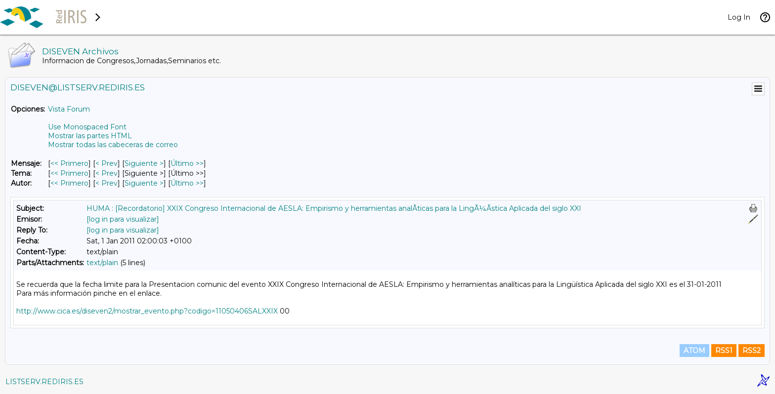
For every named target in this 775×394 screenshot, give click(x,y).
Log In (739, 17)
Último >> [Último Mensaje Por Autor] (187, 183)
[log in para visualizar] (122, 219)
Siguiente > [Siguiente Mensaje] (144, 163)
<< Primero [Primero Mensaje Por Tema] (69, 173)
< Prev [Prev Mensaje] (106, 163)
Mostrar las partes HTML (90, 135)
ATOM (694, 350)
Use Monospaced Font (87, 126)
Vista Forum (69, 109)
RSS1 (723, 350)
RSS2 (751, 350)
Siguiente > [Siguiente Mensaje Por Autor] (144, 183)
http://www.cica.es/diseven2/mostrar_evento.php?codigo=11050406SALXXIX (147, 311)
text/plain (102, 262)
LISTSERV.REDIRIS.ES (44, 381)
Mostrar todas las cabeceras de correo (113, 144)
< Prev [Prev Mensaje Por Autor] (106, 183)
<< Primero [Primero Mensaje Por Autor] (69, 183)
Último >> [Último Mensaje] (187, 163)
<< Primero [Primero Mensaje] (69, 163)
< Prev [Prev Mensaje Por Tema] (106, 173)
